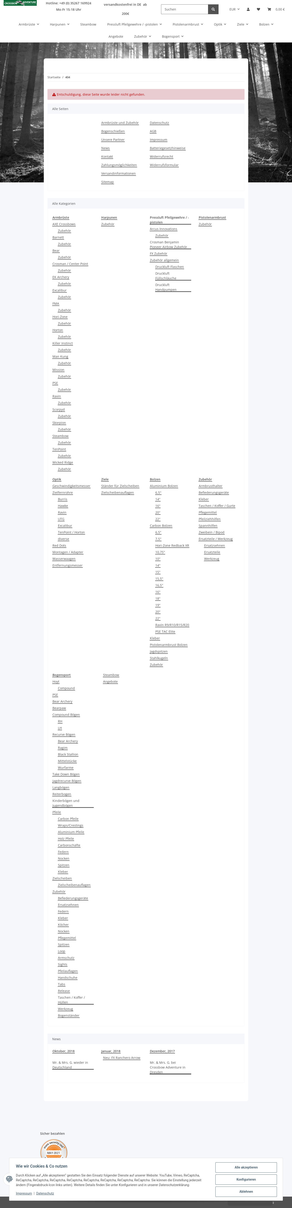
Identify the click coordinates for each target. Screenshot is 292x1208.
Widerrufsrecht (161, 156)
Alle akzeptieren (245, 1168)
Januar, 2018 (110, 1051)
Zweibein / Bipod (211, 532)
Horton (57, 330)
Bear (56, 250)
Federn (63, 852)
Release (64, 991)
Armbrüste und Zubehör (120, 123)
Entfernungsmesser (67, 565)
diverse (63, 539)
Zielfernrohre (62, 492)
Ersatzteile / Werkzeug (216, 539)
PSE (55, 383)
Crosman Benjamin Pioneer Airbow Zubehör (168, 244)
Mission (58, 370)
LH (60, 728)
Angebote (110, 681)
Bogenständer (68, 1015)
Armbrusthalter (210, 486)
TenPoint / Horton (71, 532)
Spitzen (63, 865)
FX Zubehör (158, 253)
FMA (55, 303)
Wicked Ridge (62, 462)
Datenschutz (46, 1194)
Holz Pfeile (66, 838)
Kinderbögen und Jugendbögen (65, 803)
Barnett (58, 237)
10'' (157, 559)
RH (60, 721)
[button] (248, 9)
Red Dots (59, 545)
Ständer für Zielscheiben (120, 486)
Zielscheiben (62, 878)
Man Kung (60, 356)
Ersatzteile (212, 552)
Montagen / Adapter (67, 552)
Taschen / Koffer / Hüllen (71, 999)
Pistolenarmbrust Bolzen (169, 645)
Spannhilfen (208, 525)
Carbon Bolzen (161, 525)
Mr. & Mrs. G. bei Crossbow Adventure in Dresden (167, 1067)
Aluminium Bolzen (164, 486)
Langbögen (60, 787)
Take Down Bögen (66, 774)
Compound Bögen (66, 714)
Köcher (63, 924)
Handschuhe (67, 977)
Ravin (56, 396)
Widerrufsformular (164, 165)
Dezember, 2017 (162, 1051)
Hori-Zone (60, 317)
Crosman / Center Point (70, 264)
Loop (61, 951)
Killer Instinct (62, 343)
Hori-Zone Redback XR (172, 545)
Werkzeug (211, 559)
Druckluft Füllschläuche (165, 275)
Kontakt (107, 156)
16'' (157, 506)
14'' (157, 499)
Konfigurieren (245, 1180)
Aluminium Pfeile (71, 832)
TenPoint (59, 449)
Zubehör (64, 230)
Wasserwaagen (64, 559)
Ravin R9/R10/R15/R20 (172, 625)
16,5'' (159, 585)
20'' (157, 512)
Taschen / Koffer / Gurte (217, 506)
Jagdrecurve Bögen (66, 781)
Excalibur (59, 290)
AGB (153, 131)
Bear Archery (62, 701)
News (105, 148)
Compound (66, 688)
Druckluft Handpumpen (166, 287)
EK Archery (60, 277)
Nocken (63, 858)
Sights (62, 964)
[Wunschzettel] (258, 9)
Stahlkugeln (159, 658)
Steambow (60, 436)
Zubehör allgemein (164, 260)
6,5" (158, 532)
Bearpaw (59, 708)
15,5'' (159, 578)
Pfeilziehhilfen (210, 519)
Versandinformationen (118, 173)
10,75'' (160, 552)
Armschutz (66, 958)
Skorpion (59, 422)
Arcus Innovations (163, 229)
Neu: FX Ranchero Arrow (121, 1058)
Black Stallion (68, 754)
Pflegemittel (208, 512)
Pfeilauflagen (68, 971)
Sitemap (107, 182)
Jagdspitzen (159, 651)
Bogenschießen (113, 131)
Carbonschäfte (69, 845)
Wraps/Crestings (70, 825)
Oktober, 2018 (63, 1051)
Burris (62, 499)
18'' (157, 598)
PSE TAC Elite (165, 631)
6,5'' (158, 492)
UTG (61, 519)
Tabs (61, 984)
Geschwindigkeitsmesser (71, 486)
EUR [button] (232, 9)
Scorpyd (58, 409)
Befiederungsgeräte (214, 492)
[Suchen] (184, 9)
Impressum (25, 1194)
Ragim (63, 748)
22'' (157, 519)
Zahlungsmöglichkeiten (119, 165)
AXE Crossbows (64, 224)
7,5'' (158, 539)
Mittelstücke (67, 761)
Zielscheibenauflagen (117, 492)
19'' (157, 605)
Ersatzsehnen (214, 545)
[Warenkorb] (276, 9)
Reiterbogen (61, 794)
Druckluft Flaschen (169, 267)
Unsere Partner (113, 139)
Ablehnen (245, 1192)
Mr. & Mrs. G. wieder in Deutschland (70, 1064)
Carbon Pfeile (68, 819)
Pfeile (56, 812)
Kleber (155, 638)
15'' (157, 572)
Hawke (63, 506)
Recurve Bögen (63, 734)
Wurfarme (65, 767)
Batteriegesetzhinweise (167, 148)
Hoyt (55, 681)
